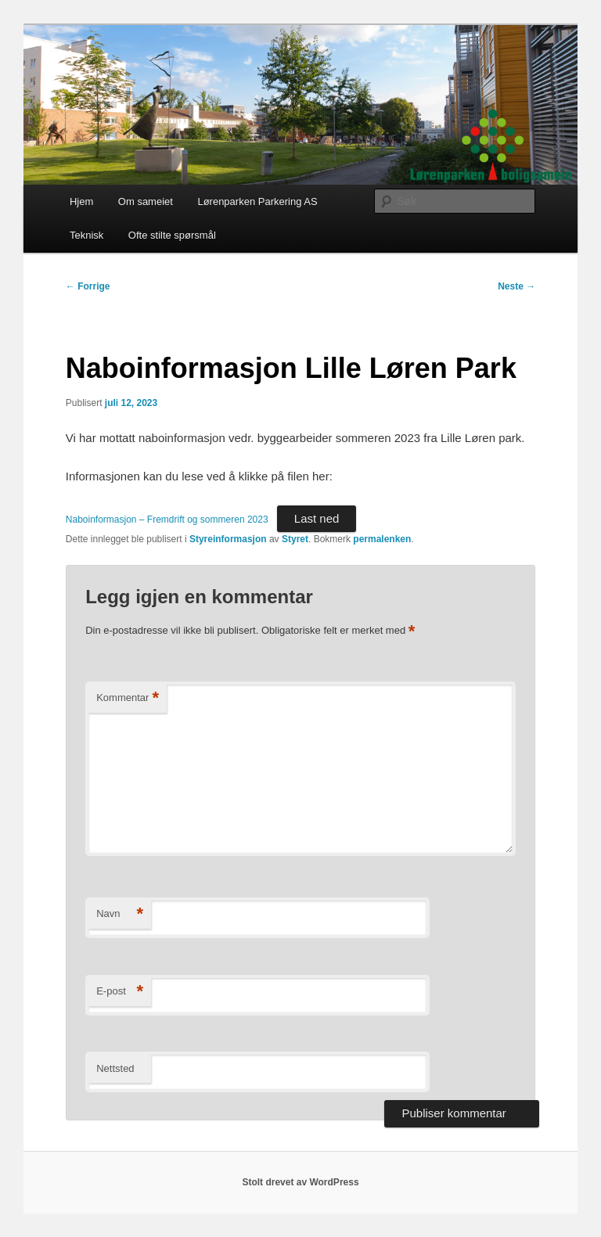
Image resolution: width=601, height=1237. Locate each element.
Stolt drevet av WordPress (300, 1182)
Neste (516, 286)
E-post (119, 991)
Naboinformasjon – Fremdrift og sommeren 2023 (167, 519)
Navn (119, 914)
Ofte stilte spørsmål (172, 235)
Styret (295, 539)
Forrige (88, 286)
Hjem (81, 201)
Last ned (317, 518)
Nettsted (115, 1068)
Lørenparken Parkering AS (257, 201)
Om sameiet (145, 201)
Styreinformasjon (228, 539)
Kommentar (127, 698)
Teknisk (86, 235)
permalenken (382, 539)
